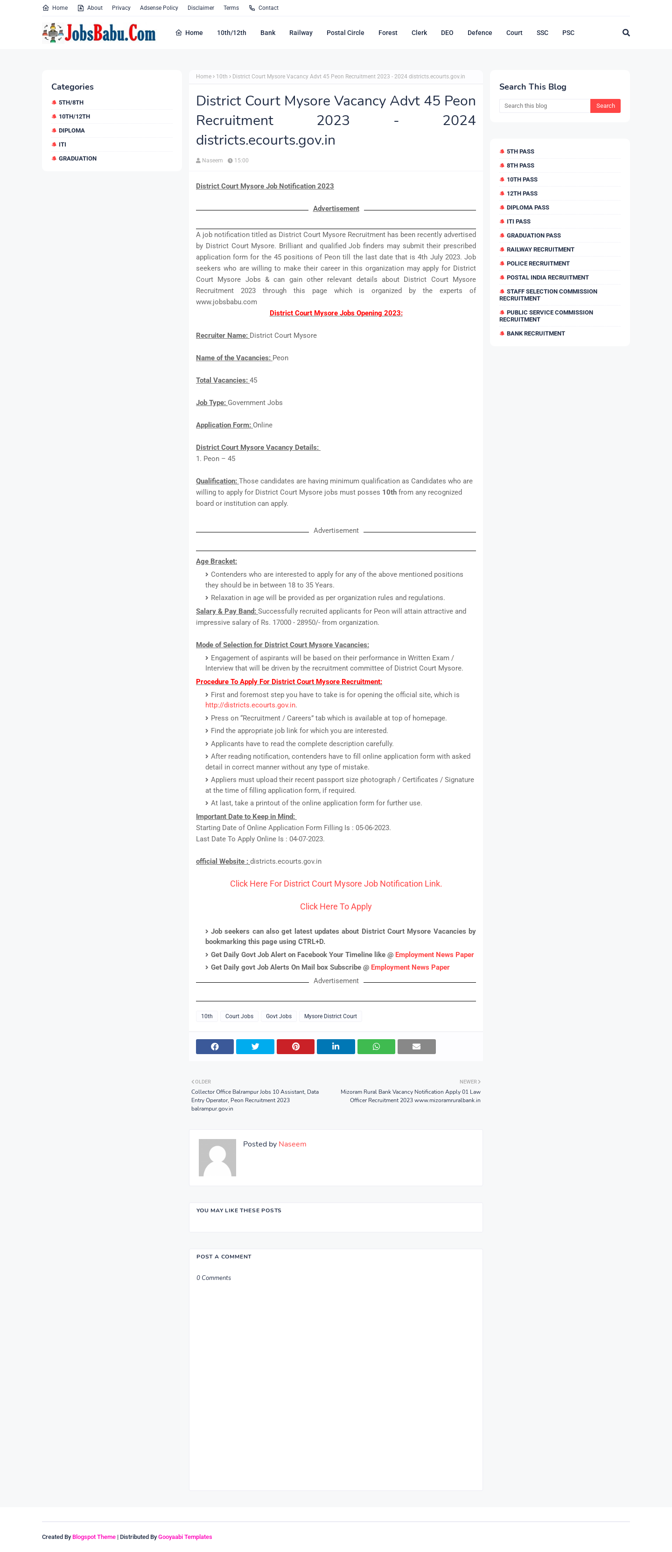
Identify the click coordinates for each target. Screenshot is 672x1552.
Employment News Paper (434, 955)
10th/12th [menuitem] (231, 32)
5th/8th (71, 102)
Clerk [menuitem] (419, 32)
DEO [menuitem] (447, 32)
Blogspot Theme (94, 1536)
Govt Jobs (279, 1016)
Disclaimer (201, 8)
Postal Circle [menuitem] (345, 32)
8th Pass (520, 165)
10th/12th (74, 116)
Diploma (72, 130)
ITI (62, 144)
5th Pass (520, 151)
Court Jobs (239, 1016)
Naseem (212, 160)
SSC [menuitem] (542, 32)
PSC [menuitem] (568, 32)
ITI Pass (519, 221)
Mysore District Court (330, 1016)
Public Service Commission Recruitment (546, 316)
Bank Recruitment (536, 333)
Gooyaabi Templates (185, 1536)
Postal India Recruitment (548, 277)
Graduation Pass (534, 235)
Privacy (121, 8)
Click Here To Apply (336, 906)
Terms (231, 8)
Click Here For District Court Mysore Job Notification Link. (336, 883)
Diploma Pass (528, 207)
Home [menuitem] (189, 32)
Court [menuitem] (514, 32)
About (90, 8)
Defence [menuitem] (480, 32)
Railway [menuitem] (301, 32)
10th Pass (522, 179)
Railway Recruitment (540, 249)
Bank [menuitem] (267, 32)
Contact (263, 8)
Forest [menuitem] (388, 32)
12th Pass (522, 193)
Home (55, 8)
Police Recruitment (538, 263)
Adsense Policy (159, 8)
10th (222, 76)
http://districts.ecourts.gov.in (250, 705)
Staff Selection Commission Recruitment (548, 295)
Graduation (78, 158)
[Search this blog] (544, 106)
